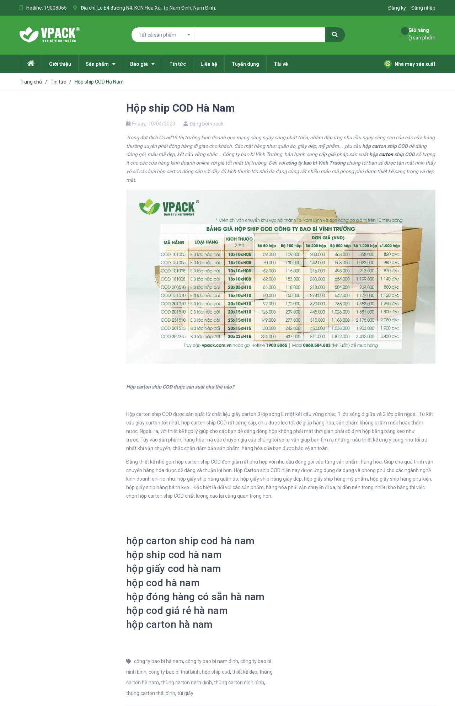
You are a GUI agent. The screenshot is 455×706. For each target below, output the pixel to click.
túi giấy (185, 693)
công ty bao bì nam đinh (211, 661)
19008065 (55, 8)
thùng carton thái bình (150, 693)
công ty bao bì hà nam (158, 661)
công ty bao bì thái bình (174, 672)
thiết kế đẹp (244, 672)
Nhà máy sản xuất (409, 64)
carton (386, 154)
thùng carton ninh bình (239, 682)
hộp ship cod (216, 672)
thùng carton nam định (186, 682)
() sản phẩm (421, 34)
